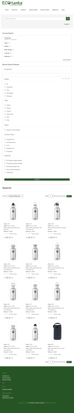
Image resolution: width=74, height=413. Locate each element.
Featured (14, 10)
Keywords (9, 87)
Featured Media (7, 389)
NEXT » (69, 196)
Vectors (9, 111)
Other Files (10, 114)
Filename (9, 96)
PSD (8, 120)
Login (63, 10)
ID (7, 84)
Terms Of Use (6, 378)
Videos (9, 105)
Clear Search (67, 60)
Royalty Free (10, 139)
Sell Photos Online (7, 398)
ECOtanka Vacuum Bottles (14, 163)
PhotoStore (5, 396)
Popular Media (44, 10)
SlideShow (10, 172)
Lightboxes (55, 10)
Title (8, 90)
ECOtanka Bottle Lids (13, 166)
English (67, 24)
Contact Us (5, 376)
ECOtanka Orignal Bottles (14, 160)
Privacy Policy (6, 380)
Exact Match (65, 78)
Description (10, 93)
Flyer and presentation (13, 169)
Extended (9, 151)
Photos (9, 108)
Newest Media (33, 10)
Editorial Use (10, 148)
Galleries (23, 10)
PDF (8, 117)
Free (8, 145)
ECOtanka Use (11, 142)
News (7, 10)
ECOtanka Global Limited (36, 403)
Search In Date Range (13, 130)
